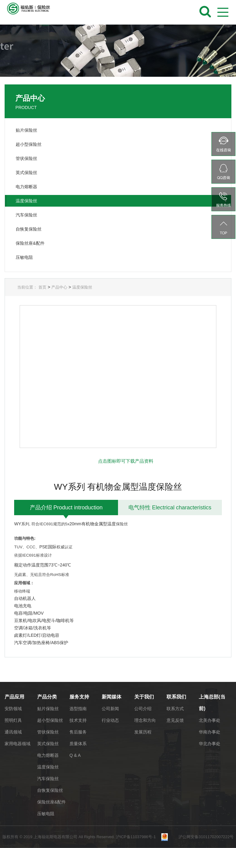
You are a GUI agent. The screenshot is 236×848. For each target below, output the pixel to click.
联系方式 (175, 708)
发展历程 (142, 731)
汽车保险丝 (48, 778)
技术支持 (78, 720)
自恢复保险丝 (50, 790)
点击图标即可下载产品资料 (125, 461)
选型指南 (78, 708)
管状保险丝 (48, 731)
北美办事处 (209, 720)
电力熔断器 (48, 755)
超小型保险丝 (50, 720)
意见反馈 (175, 720)
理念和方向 (145, 720)
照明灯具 (13, 720)
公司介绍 (142, 708)
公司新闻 (110, 708)
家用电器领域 (17, 743)
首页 (42, 287)
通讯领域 (13, 731)
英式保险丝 (48, 743)
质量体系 (78, 743)
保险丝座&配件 (51, 801)
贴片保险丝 (48, 708)
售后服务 (78, 731)
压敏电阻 (45, 813)
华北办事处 (209, 743)
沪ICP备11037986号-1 (138, 836)
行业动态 (110, 720)
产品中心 (59, 287)
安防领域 (13, 708)
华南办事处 (209, 731)
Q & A (75, 755)
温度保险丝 (82, 287)
